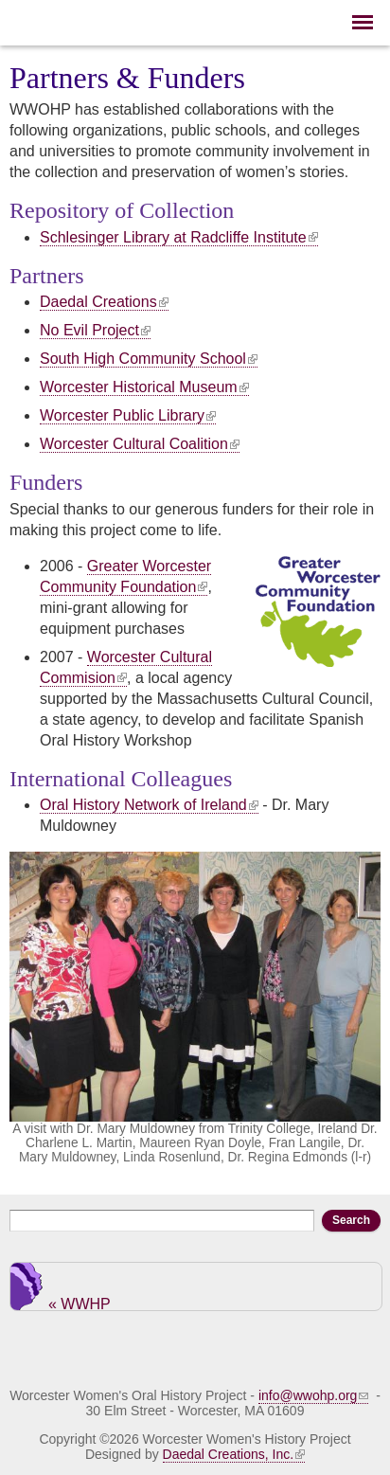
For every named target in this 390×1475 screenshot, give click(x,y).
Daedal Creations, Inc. (234, 1454)
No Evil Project (95, 330)
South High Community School (148, 359)
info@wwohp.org (313, 1395)
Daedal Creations (104, 302)
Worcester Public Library (128, 415)
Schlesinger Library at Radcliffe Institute (179, 237)
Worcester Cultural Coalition (139, 444)
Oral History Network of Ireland (149, 805)
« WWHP (79, 1303)
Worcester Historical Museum (144, 387)
